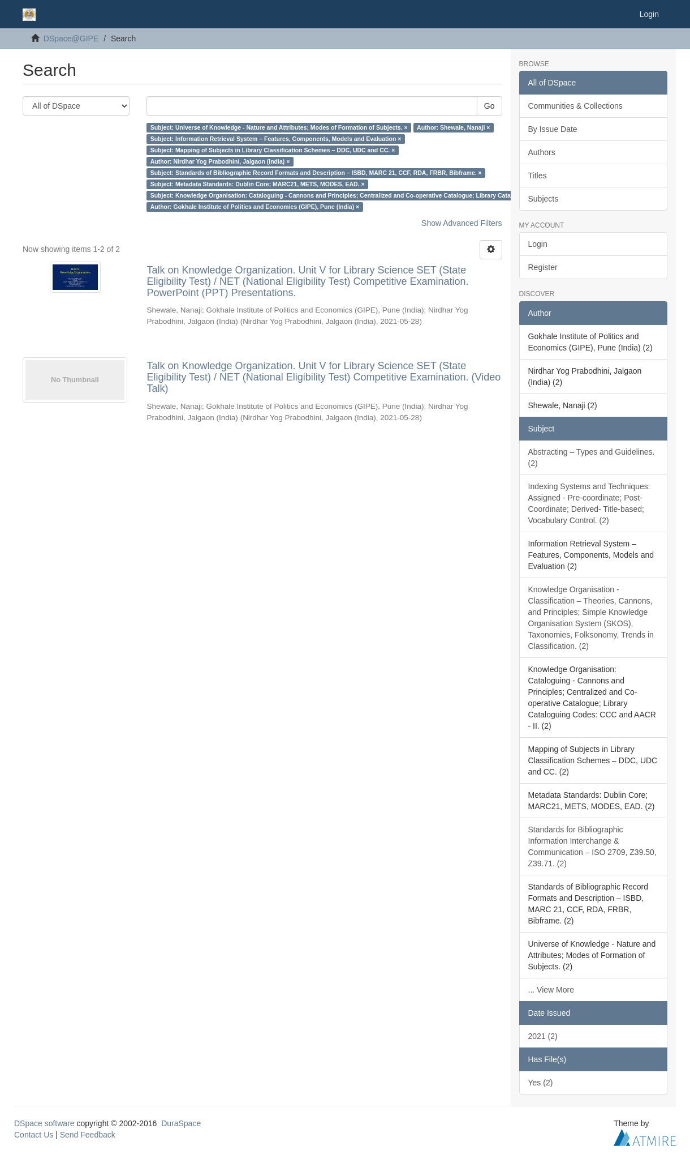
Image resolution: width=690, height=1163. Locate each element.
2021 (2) (543, 1036)
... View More (551, 989)
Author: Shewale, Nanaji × (453, 127)
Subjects (543, 198)
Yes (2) (540, 1082)
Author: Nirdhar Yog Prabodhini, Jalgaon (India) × (220, 161)
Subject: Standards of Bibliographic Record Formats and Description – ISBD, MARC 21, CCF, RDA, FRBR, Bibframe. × (316, 172)
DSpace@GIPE (71, 38)
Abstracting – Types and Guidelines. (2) (591, 457)
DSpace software (44, 1123)
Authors (541, 152)
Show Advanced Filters (461, 223)
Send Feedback (87, 1134)
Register (543, 267)
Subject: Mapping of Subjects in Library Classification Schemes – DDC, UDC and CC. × (272, 150)
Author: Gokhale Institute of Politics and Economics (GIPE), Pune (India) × (255, 206)
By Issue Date (552, 129)
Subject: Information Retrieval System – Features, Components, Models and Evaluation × (276, 138)
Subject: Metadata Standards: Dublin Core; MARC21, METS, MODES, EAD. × (257, 184)
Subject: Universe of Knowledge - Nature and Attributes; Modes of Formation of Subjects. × (279, 127)
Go (489, 105)
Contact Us (33, 1134)
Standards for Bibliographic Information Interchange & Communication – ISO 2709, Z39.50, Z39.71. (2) (592, 846)
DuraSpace (181, 1123)
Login (537, 244)
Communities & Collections (575, 105)
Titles (537, 175)
